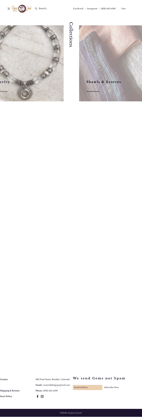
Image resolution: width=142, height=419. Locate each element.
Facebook (78, 8)
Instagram (92, 8)
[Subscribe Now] (111, 387)
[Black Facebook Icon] (37, 396)
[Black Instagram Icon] (42, 396)
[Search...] (45, 8)
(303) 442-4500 (50, 390)
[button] (9, 9)
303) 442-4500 (108, 8)
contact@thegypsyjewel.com (56, 385)
